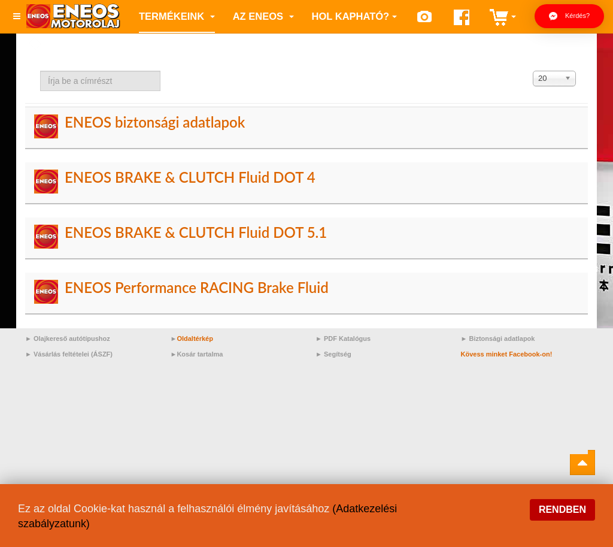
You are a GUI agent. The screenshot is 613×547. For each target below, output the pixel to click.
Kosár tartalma (200, 354)
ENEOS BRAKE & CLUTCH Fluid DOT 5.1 (196, 232)
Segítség (337, 354)
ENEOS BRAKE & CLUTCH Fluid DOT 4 (190, 177)
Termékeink (177, 16)
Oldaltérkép (195, 338)
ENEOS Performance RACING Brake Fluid (197, 287)
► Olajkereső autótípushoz (67, 338)
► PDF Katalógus (343, 338)
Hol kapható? (354, 16)
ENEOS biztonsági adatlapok (155, 122)
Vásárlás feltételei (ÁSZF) (73, 354)
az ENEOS (263, 16)
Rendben (562, 509)
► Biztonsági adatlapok (498, 338)
